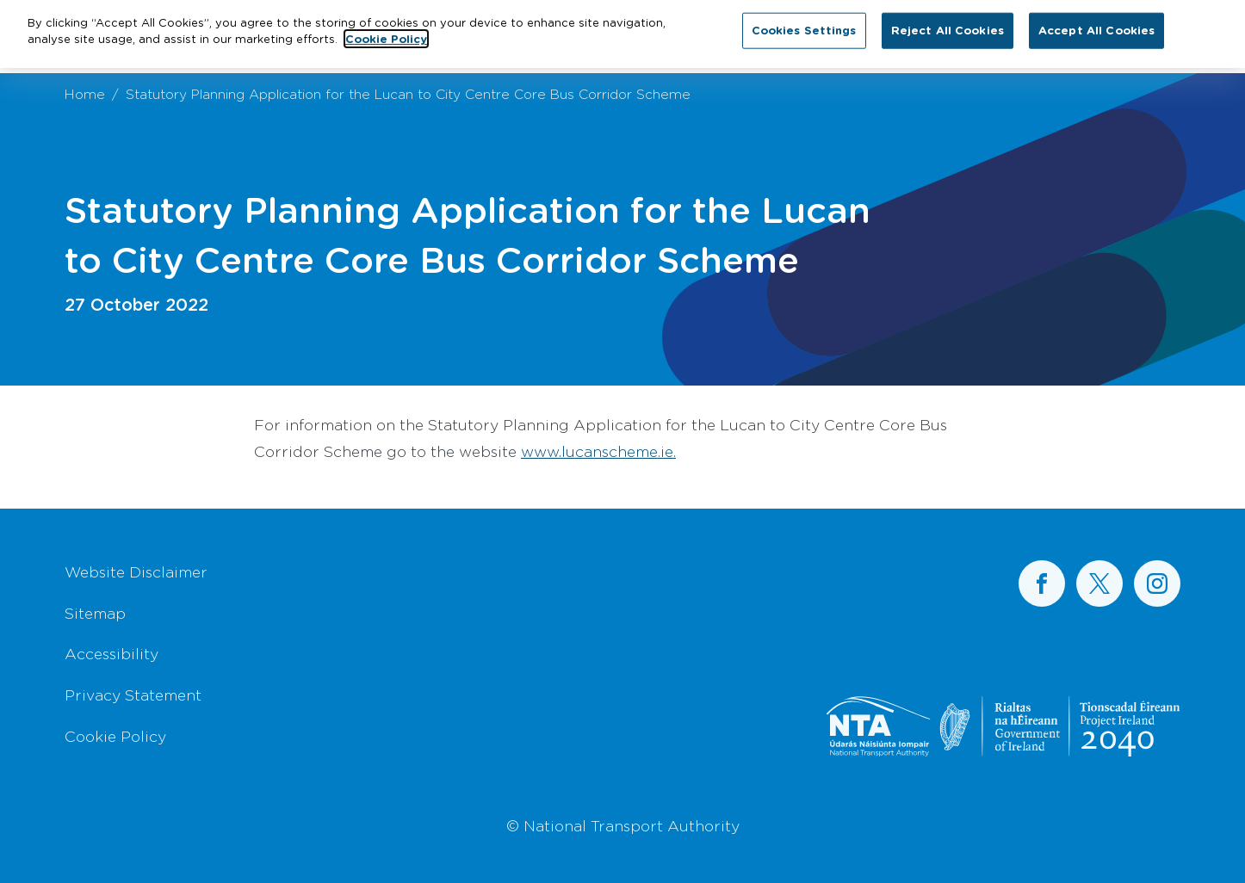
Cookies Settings (804, 26)
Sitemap (95, 612)
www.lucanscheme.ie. (598, 451)
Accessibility (111, 653)
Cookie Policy (115, 735)
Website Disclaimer (136, 571)
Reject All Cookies (947, 26)
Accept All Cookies (1096, 26)
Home (85, 93)
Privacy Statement (133, 694)
